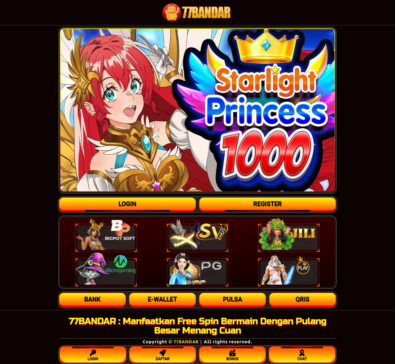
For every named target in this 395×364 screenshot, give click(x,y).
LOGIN (93, 354)
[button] (92, 299)
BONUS (232, 354)
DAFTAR (163, 354)
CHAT (302, 354)
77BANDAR (186, 342)
